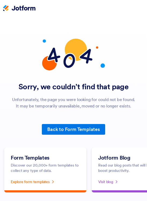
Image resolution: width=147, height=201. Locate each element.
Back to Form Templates (73, 129)
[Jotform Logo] (19, 9)
